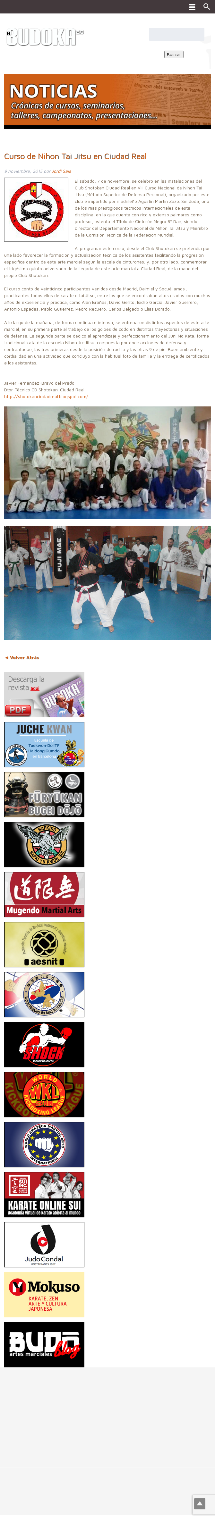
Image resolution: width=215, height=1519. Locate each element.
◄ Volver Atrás (21, 657)
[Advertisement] (107, 1412)
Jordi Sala (61, 171)
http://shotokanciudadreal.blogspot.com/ (46, 396)
